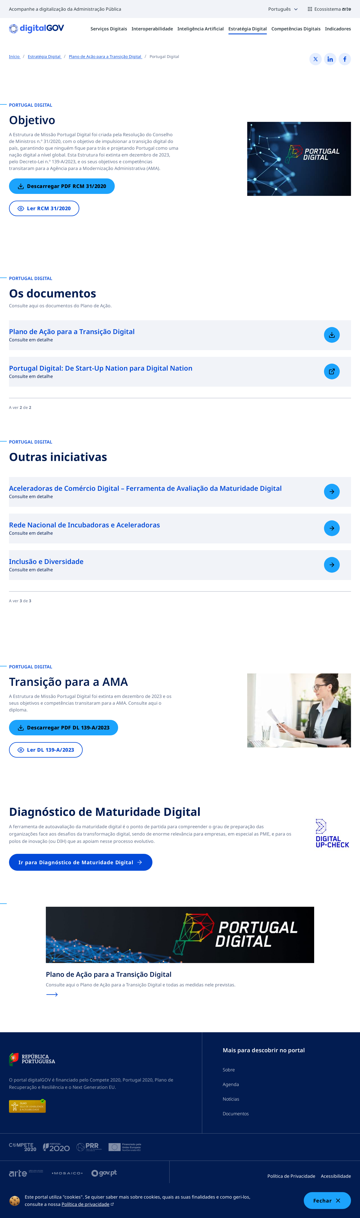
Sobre (229, 1070)
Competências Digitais (296, 29)
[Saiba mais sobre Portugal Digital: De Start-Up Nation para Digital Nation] (332, 371)
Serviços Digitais (109, 29)
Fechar (327, 1200)
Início (15, 56)
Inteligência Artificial (200, 29)
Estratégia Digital (247, 29)
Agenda (231, 1084)
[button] (283, 9)
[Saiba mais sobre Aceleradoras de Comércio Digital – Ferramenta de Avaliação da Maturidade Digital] (332, 492)
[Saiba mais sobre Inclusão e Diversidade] (332, 565)
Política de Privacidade (291, 1176)
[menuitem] (109, 29)
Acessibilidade (336, 1176)
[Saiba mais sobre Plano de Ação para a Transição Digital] (332, 335)
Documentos (236, 1113)
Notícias (231, 1099)
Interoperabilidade (152, 29)
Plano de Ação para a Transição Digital (105, 56)
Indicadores (338, 29)
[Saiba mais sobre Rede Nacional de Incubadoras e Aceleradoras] (332, 528)
